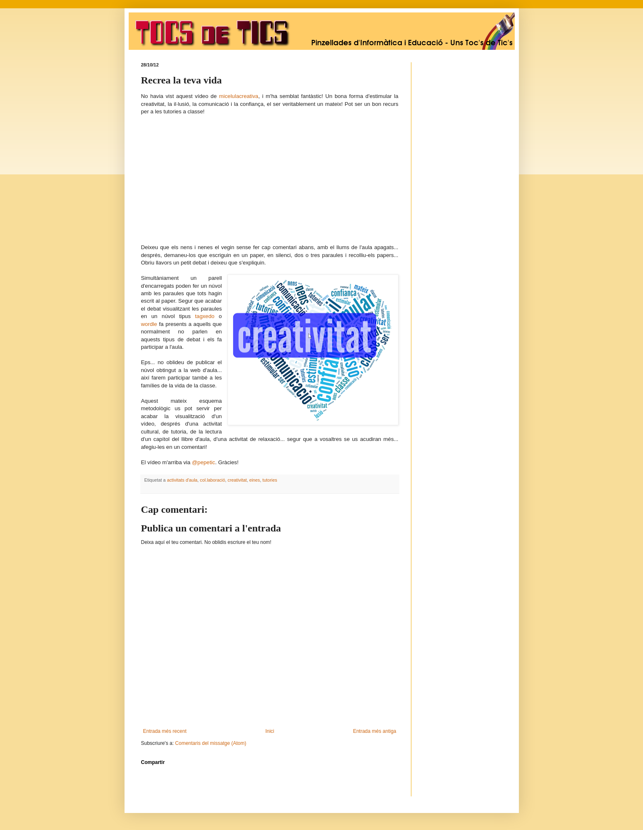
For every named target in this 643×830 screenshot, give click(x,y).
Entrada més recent (165, 731)
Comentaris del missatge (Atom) (210, 743)
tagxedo (205, 316)
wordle (149, 324)
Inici (269, 731)
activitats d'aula (182, 479)
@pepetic (203, 462)
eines (254, 479)
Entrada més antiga (374, 731)
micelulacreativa (239, 96)
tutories (269, 479)
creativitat (237, 479)
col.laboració (212, 479)
